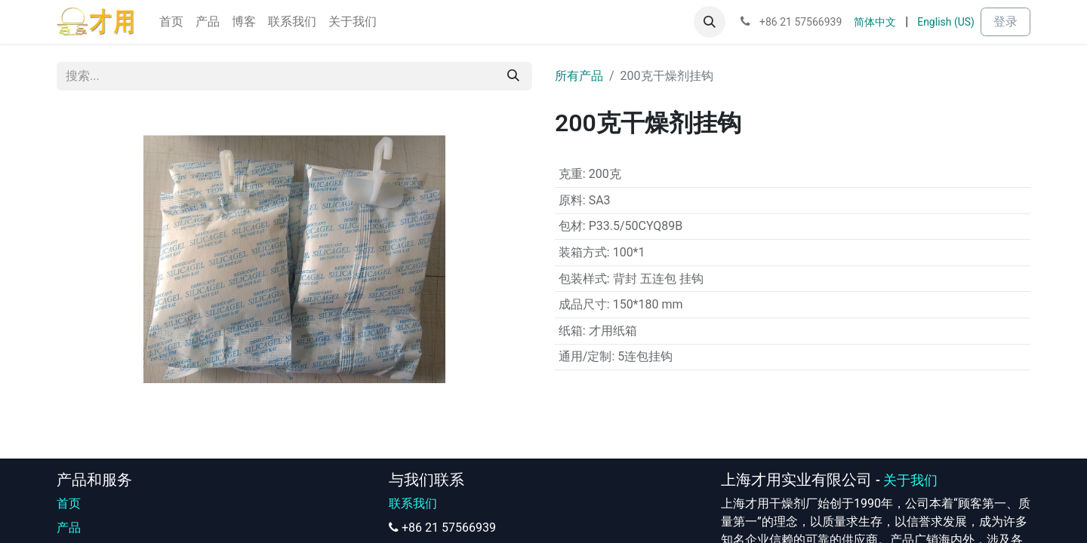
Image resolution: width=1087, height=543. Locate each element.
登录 (1005, 21)
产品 (69, 527)
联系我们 (413, 503)
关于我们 (910, 480)
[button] (709, 22)
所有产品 (579, 76)
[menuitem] (171, 22)
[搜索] (513, 76)
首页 (69, 503)
